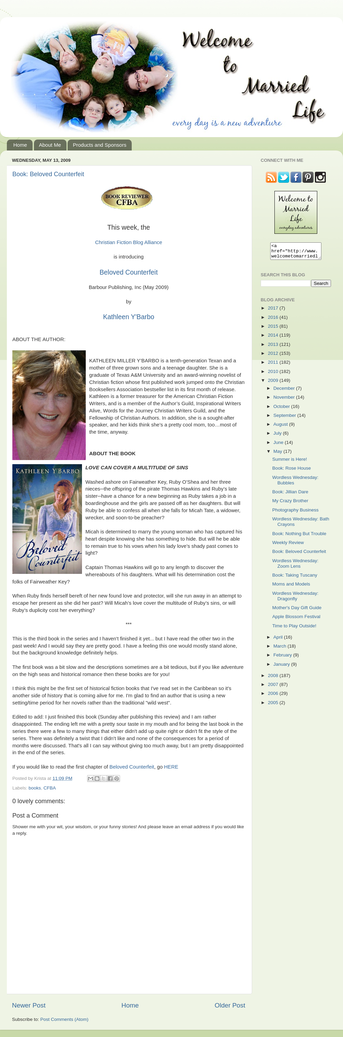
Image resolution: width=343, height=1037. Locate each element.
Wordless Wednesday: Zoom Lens (295, 566)
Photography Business (295, 513)
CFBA (50, 788)
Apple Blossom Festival (296, 619)
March (280, 649)
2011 (274, 365)
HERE (171, 767)
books (34, 788)
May (278, 454)
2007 (274, 687)
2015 (274, 329)
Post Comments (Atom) (64, 1019)
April (278, 640)
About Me (50, 145)
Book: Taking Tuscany (294, 578)
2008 (274, 678)
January (282, 667)
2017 (274, 311)
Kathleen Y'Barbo (128, 317)
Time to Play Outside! (294, 628)
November (284, 400)
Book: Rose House (291, 471)
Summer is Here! (289, 462)
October (282, 409)
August (281, 427)
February (283, 658)
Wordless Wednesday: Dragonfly (295, 599)
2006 (274, 696)
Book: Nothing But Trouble (299, 536)
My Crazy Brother (290, 503)
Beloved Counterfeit (128, 272)
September (285, 418)
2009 (274, 383)
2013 (274, 347)
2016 (274, 320)
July (278, 436)
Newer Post (29, 1005)
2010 (274, 374)
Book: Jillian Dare (290, 494)
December (284, 391)
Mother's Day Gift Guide (297, 610)
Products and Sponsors (99, 145)
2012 (274, 356)
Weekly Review (288, 545)
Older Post (230, 1005)
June (279, 445)
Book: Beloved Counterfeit (48, 174)
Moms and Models (291, 587)
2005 (274, 705)
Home (20, 145)
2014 (274, 338)
